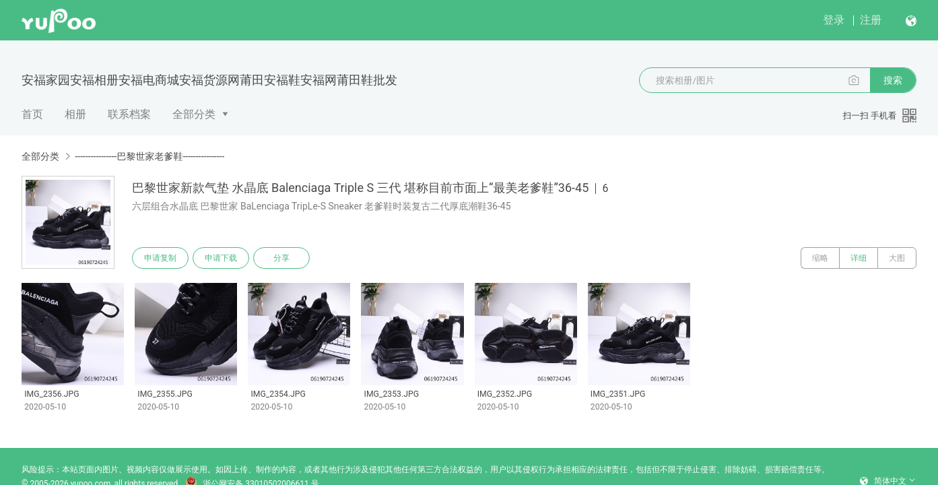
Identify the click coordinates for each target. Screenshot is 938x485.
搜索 (892, 80)
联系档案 (129, 114)
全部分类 (193, 114)
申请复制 (160, 258)
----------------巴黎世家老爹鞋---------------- (149, 156)
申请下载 (221, 258)
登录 (833, 19)
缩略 (820, 258)
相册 (75, 114)
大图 (897, 258)
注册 (870, 19)
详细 (858, 258)
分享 (281, 258)
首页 (32, 114)
